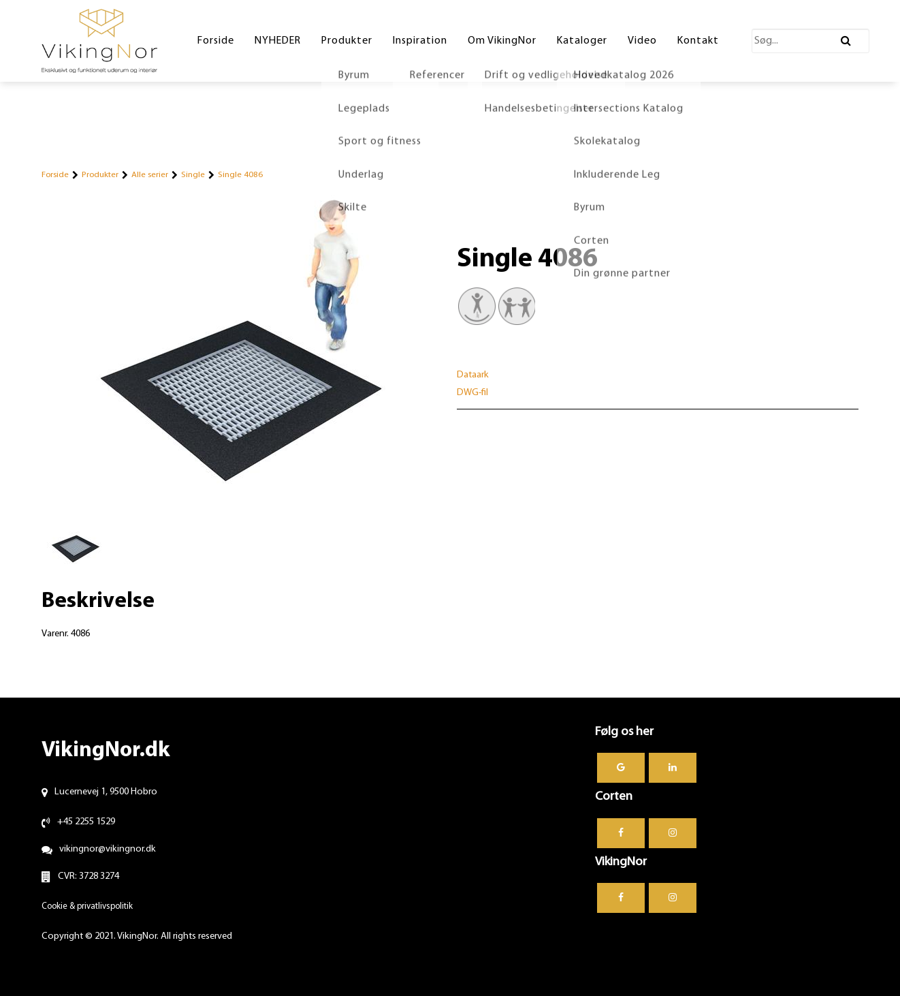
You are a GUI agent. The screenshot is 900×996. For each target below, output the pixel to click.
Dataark (473, 375)
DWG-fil (472, 393)
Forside (55, 174)
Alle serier (149, 174)
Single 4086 (240, 174)
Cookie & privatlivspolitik (87, 906)
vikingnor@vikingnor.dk (107, 849)
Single (193, 174)
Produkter (100, 174)
